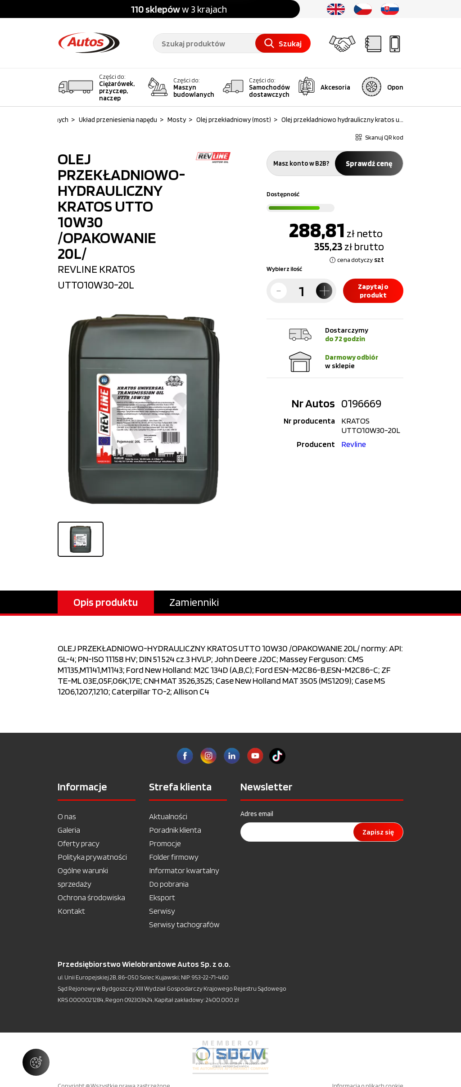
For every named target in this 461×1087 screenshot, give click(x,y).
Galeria (69, 829)
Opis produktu (105, 602)
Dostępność (283, 194)
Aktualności (168, 816)
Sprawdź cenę (369, 163)
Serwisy (162, 911)
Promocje (165, 843)
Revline (353, 444)
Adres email (256, 814)
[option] (230, 1057)
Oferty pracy (78, 843)
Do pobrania (169, 884)
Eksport (162, 897)
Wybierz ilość (284, 268)
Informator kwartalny (184, 870)
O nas (67, 816)
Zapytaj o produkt (373, 290)
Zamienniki (194, 602)
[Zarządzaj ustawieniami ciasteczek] (36, 1062)
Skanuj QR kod (379, 137)
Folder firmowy (174, 856)
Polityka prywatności (92, 856)
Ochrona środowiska (91, 897)
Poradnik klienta (175, 829)
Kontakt (71, 911)
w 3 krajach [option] (179, 9)
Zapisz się (378, 832)
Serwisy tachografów (184, 924)
